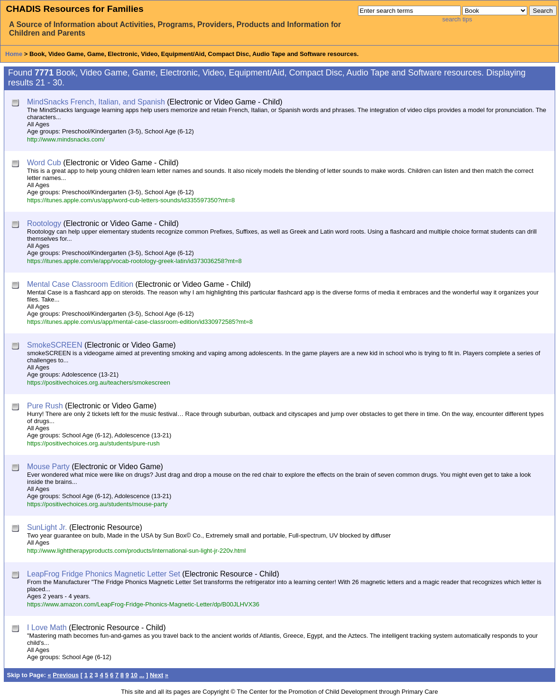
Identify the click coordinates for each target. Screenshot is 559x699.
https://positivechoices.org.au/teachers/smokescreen (98, 382)
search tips (457, 19)
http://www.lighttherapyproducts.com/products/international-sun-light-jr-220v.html (136, 550)
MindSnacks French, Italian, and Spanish (96, 102)
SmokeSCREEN (54, 345)
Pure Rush (45, 406)
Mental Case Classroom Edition (80, 284)
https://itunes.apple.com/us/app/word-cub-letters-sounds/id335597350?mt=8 (131, 200)
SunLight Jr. (47, 527)
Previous (66, 675)
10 (134, 675)
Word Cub (44, 163)
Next (156, 675)
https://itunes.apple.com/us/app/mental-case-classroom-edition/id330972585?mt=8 (140, 321)
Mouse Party (48, 467)
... (142, 675)
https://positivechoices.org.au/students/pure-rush (93, 443)
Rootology (44, 223)
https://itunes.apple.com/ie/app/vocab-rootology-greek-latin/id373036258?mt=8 (134, 260)
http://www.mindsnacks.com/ (66, 139)
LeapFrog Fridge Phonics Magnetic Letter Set (103, 574)
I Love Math (47, 627)
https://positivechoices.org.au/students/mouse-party (97, 504)
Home (13, 53)
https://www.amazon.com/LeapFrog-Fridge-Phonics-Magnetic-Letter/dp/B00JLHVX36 (143, 604)
